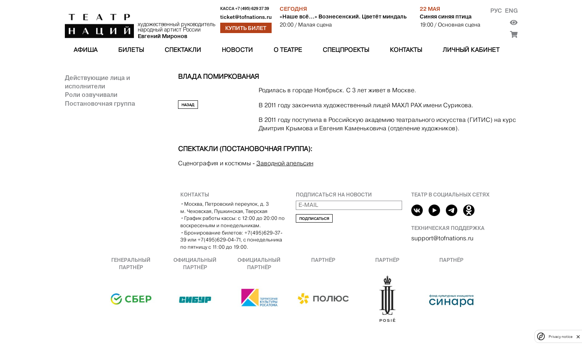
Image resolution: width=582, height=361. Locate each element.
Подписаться (314, 218)
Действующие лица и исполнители (97, 82)
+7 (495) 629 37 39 (252, 8)
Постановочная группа (100, 103)
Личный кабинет (471, 49)
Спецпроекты (346, 49)
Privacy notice (560, 336)
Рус (496, 10)
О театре (288, 49)
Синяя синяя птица (446, 16)
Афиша (85, 49)
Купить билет (245, 28)
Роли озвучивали (91, 94)
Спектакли (183, 49)
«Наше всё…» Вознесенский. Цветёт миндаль (343, 16)
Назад (188, 104)
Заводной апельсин (284, 163)
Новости (237, 49)
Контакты (406, 49)
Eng (511, 10)
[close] (578, 336)
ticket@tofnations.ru (246, 17)
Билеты (131, 49)
